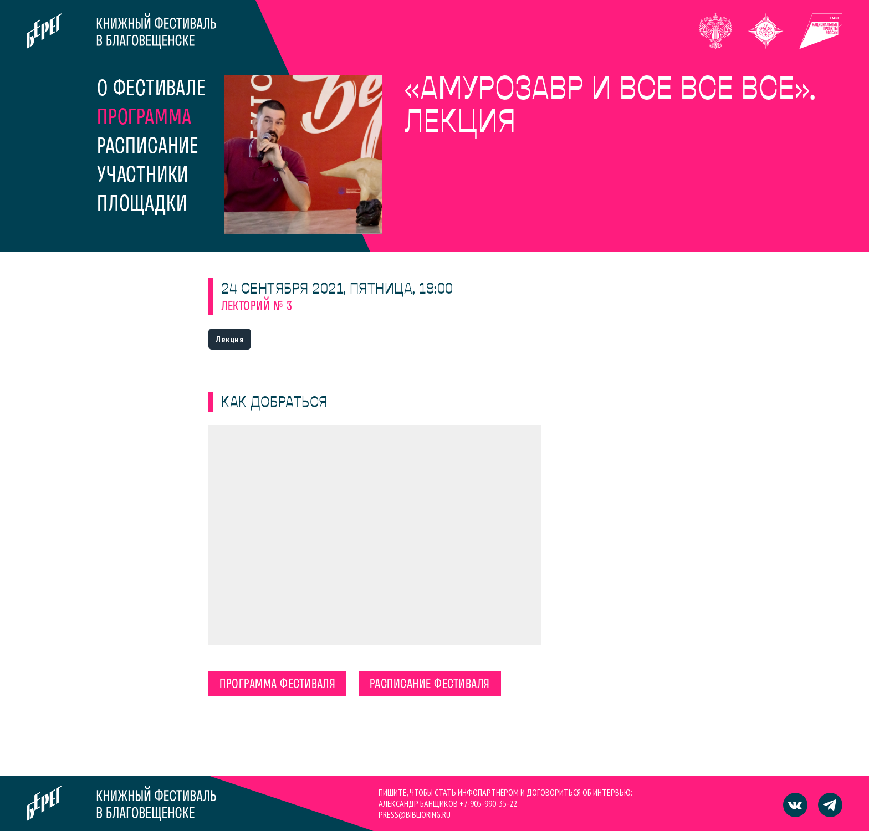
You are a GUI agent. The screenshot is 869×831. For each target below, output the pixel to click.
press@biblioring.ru (415, 814)
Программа (144, 118)
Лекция (230, 339)
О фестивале (151, 90)
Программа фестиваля (277, 684)
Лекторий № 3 (256, 307)
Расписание (148, 147)
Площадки (142, 205)
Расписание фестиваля (430, 684)
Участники (142, 176)
